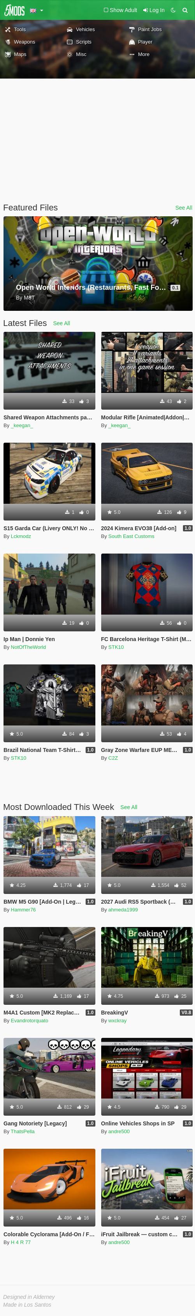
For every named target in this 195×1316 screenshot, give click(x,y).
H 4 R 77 (21, 1242)
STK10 (116, 647)
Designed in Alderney (29, 1297)
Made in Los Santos (27, 1305)
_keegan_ (22, 425)
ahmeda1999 (123, 910)
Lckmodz (21, 536)
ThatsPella (23, 1131)
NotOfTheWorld (28, 647)
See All (183, 208)
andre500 (119, 1131)
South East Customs (131, 536)
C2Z (113, 758)
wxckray (117, 1020)
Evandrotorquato (29, 1020)
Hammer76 (23, 910)
